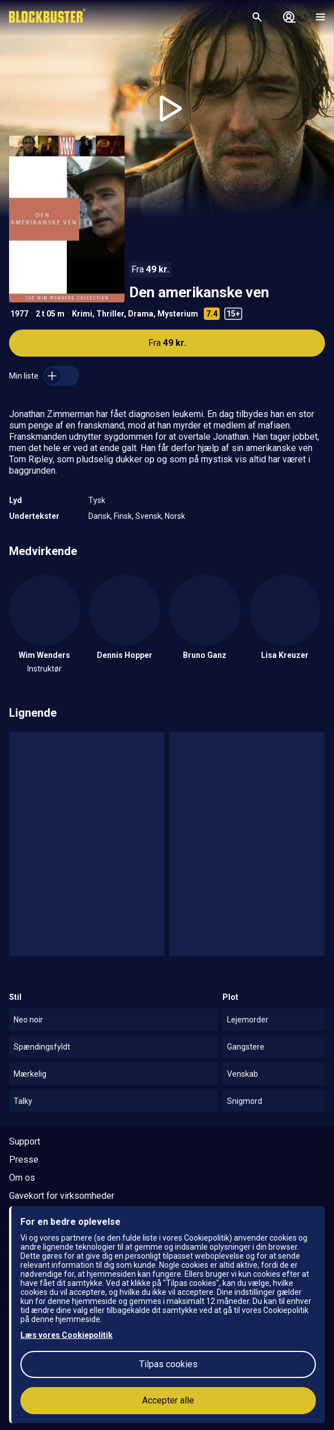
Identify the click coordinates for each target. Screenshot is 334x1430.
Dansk (99, 516)
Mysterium (177, 313)
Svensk (148, 516)
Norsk (175, 516)
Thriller (110, 313)
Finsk (123, 516)
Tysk (96, 500)
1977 (19, 313)
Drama (140, 313)
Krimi (82, 313)
